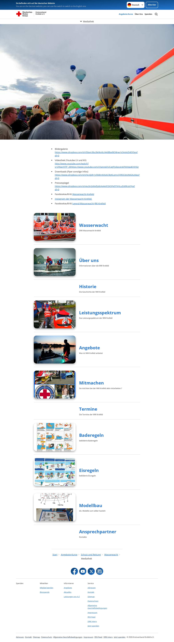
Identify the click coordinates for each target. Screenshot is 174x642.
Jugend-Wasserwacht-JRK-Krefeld (89, 203)
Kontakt (91, 592)
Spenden (148, 14)
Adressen (92, 588)
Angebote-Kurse (126, 14)
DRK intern (92, 621)
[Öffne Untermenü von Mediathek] (87, 21)
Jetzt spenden (93, 626)
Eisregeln (89, 470)
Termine (88, 409)
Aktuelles (67, 592)
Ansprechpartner (97, 531)
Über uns (89, 260)
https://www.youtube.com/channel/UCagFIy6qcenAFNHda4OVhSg (105, 166)
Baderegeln (91, 435)
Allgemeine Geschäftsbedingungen (97, 606)
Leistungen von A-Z (72, 596)
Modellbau (90, 505)
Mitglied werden (46, 588)
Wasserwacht (93, 225)
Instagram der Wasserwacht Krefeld (73, 198)
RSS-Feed (91, 617)
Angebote (89, 348)
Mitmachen (91, 383)
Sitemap (91, 596)
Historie (87, 286)
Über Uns (139, 14)
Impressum (92, 612)
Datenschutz (93, 601)
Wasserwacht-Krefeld (83, 194)
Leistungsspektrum (100, 313)
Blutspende (44, 592)
